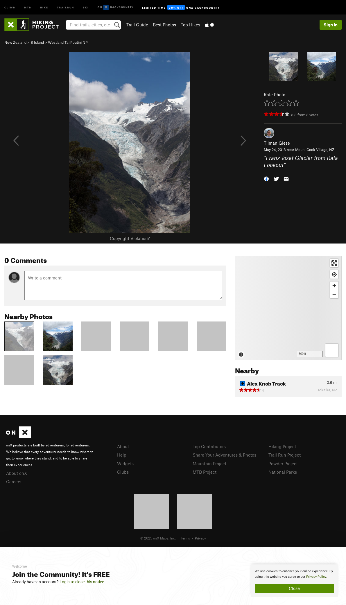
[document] (294, 580)
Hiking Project (282, 446)
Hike (44, 7)
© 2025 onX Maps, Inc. (158, 538)
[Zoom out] (334, 294)
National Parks (282, 472)
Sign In (331, 24)
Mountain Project (209, 463)
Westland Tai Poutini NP (68, 42)
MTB (27, 7)
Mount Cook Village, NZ (314, 149)
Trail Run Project (284, 454)
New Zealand (15, 42)
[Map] (288, 308)
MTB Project (204, 472)
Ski (86, 7)
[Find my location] (334, 274)
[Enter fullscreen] (334, 263)
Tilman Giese (277, 143)
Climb (9, 7)
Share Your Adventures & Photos (224, 454)
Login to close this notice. (82, 581)
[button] (266, 178)
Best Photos (164, 24)
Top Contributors (209, 446)
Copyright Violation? (130, 238)
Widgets (125, 463)
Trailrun (65, 7)
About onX (16, 473)
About (123, 446)
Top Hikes (190, 24)
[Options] (331, 350)
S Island (37, 42)
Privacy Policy (316, 577)
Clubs (123, 472)
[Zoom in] (334, 285)
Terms (185, 538)
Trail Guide (137, 24)
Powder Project (283, 463)
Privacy (200, 538)
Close (294, 588)
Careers (13, 481)
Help (121, 454)
